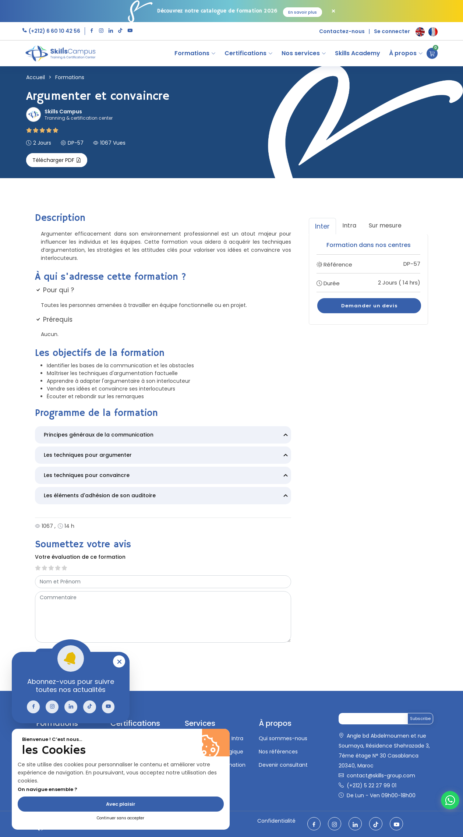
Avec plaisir (120, 804)
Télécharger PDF (56, 160)
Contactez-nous (342, 31)
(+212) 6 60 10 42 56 (54, 31)
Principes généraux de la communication (167, 435)
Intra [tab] (349, 225)
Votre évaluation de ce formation (80, 557)
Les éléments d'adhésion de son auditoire (167, 496)
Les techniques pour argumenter (167, 455)
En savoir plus (302, 12)
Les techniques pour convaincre (167, 476)
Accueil (35, 77)
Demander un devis (369, 305)
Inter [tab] (322, 226)
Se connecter (392, 31)
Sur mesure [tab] (385, 225)
